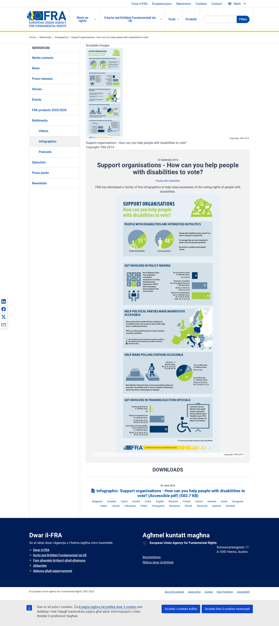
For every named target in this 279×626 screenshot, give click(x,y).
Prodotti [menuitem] (191, 19)
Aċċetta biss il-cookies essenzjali (227, 609)
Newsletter (39, 183)
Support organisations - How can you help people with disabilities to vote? (110, 37)
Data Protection (225, 592)
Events (36, 99)
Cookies (201, 4)
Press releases (42, 79)
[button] (3, 301)
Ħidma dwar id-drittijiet (158, 562)
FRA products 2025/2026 (49, 110)
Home (32, 37)
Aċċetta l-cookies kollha (181, 609)
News (36, 68)
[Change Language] (237, 3)
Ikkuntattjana (152, 557)
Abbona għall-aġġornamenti (52, 571)
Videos (43, 131)
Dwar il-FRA (139, 4)
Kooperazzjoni (162, 4)
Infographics (61, 37)
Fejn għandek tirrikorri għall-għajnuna (59, 560)
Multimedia (45, 37)
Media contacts (42, 58)
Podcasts (45, 152)
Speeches (39, 162)
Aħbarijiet (40, 566)
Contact (216, 4)
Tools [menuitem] (172, 19)
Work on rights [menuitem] (82, 19)
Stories (37, 89)
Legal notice (194, 592)
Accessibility (243, 592)
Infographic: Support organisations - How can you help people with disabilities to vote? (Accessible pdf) (167, 493)
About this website (174, 592)
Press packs (40, 173)
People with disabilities (168, 180)
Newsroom (183, 4)
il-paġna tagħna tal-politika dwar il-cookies (108, 607)
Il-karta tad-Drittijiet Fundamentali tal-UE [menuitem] (130, 19)
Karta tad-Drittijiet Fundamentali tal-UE (60, 555)
